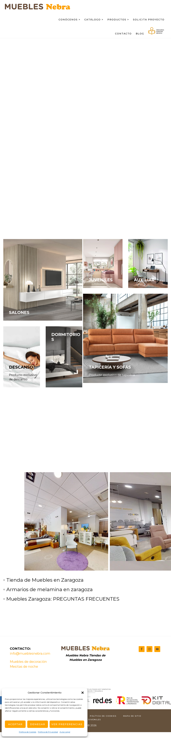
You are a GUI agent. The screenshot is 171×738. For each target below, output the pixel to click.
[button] (82, 692)
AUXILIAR (144, 279)
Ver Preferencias (66, 724)
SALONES (19, 312)
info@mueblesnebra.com (30, 653)
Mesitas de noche (24, 666)
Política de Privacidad (48, 732)
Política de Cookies (27, 732)
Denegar (37, 724)
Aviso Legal (65, 732)
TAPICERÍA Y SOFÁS (110, 367)
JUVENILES (101, 279)
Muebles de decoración (28, 662)
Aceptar (15, 724)
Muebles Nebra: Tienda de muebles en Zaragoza (37, 9)
